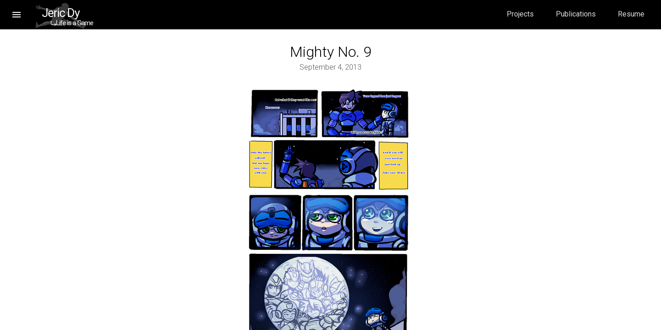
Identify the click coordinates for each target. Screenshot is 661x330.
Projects (520, 14)
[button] (17, 15)
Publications (576, 14)
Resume (631, 14)
